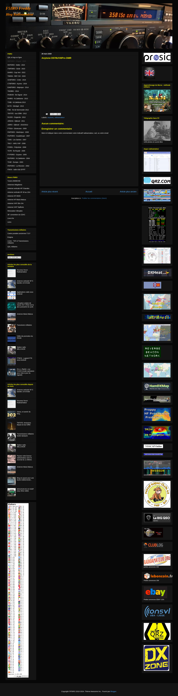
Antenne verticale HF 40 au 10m (18, 192)
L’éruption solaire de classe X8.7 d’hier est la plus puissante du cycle (25, 305)
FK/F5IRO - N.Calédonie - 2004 (18, 158)
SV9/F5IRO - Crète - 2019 (16, 80)
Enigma (10, 237)
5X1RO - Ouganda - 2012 (16, 117)
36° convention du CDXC (16, 215)
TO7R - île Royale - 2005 (16, 151)
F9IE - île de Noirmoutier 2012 (18, 110)
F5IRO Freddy (18, 8)
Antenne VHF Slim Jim (15, 203)
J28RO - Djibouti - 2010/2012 (17, 125)
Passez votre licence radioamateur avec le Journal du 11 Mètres (24, 458)
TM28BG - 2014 (13, 91)
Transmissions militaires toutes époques (25, 435)
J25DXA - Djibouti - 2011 (16, 121)
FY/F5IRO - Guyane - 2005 (17, 155)
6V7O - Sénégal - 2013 (15, 106)
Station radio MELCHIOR (21, 348)
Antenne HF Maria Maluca (16, 200)
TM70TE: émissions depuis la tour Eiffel (24, 424)
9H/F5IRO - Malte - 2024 (16, 65)
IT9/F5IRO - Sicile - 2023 (16, 69)
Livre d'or (10, 218)
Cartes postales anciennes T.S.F (18, 233)
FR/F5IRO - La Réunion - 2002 (18, 166)
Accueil (88, 191)
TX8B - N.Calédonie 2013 (16, 102)
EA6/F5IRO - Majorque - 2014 (18, 87)
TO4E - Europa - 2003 (15, 162)
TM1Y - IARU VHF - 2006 (16, 143)
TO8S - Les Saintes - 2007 (16, 140)
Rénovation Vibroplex (15, 211)
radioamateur (59, 117)
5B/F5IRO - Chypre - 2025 (16, 61)
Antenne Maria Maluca (25, 314)
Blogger (113, 691)
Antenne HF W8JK (14, 196)
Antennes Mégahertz (14, 185)
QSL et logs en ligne (14, 57)
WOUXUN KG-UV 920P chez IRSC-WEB (25, 490)
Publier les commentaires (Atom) (94, 198)
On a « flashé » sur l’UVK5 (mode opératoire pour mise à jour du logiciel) (25, 372)
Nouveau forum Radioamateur (22, 271)
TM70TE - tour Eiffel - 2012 (17, 113)
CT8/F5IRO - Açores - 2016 (17, 84)
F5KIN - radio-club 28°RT (16, 169)
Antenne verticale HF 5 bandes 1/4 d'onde (25, 282)
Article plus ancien (128, 191)
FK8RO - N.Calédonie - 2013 (17, 98)
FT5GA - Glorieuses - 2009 (16, 128)
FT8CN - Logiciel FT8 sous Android (24, 359)
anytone (51, 117)
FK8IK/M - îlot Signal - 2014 (17, 95)
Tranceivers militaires (24, 325)
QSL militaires (12, 247)
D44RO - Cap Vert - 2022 (16, 72)
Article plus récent (50, 191)
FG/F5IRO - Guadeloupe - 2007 (18, 136)
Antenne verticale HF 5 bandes (18, 188)
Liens (9, 222)
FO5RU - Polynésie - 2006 (16, 147)
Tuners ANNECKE (13, 181)
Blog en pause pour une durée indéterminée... (25, 479)
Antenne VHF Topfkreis (15, 207)
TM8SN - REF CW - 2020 (16, 76)
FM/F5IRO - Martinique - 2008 (18, 132)
